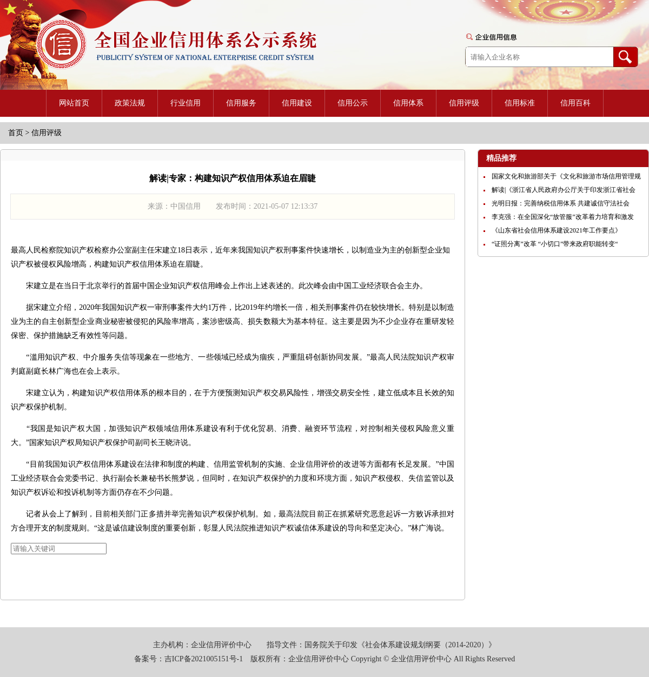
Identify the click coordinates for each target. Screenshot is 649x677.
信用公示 (352, 103)
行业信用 (185, 103)
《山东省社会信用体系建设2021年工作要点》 (556, 230)
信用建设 (297, 103)
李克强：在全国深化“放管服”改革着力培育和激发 (563, 217)
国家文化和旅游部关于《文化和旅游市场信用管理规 (566, 176)
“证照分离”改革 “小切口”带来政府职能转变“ (555, 244)
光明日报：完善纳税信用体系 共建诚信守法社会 (561, 203)
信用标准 (520, 103)
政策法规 (130, 103)
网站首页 (74, 103)
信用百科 (575, 103)
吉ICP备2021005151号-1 (203, 659)
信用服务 (241, 103)
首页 (15, 133)
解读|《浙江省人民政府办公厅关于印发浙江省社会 (563, 190)
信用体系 (408, 103)
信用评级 (464, 103)
